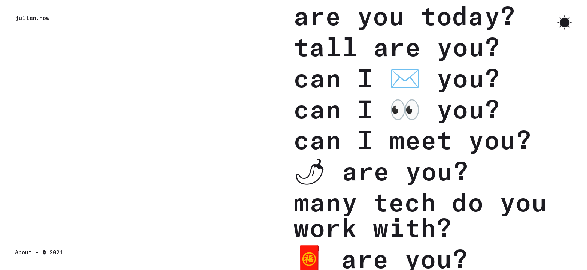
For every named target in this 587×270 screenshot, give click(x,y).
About (23, 252)
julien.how (32, 17)
